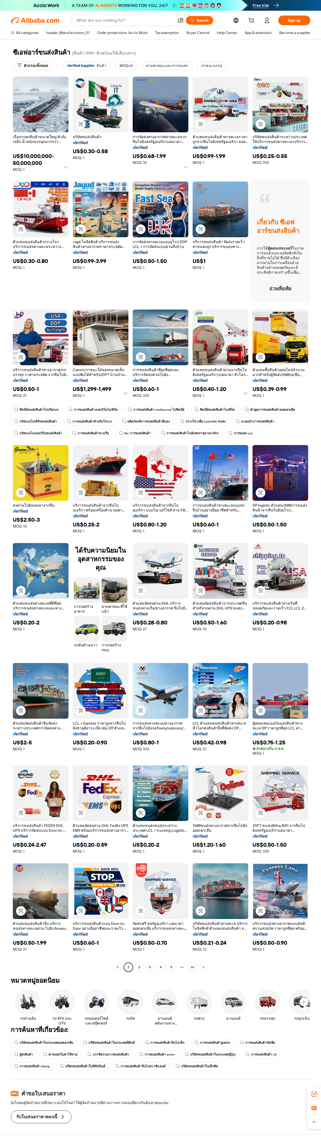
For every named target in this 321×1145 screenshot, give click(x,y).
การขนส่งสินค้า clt (261, 1054)
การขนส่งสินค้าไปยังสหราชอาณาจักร (189, 433)
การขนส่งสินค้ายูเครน (212, 1043)
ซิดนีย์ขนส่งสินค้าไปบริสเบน (36, 410)
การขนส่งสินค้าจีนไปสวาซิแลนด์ (140, 1066)
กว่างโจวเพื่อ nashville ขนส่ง (203, 421)
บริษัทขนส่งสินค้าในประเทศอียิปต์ (109, 1043)
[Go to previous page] (118, 967)
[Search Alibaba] (125, 20)
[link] (314, 1094)
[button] (180, 20)
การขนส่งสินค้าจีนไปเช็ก (164, 1043)
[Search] (199, 20)
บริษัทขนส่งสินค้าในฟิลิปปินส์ (82, 1066)
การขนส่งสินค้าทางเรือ (90, 433)
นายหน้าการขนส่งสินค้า (255, 421)
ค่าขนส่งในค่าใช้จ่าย (60, 1054)
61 (192, 967)
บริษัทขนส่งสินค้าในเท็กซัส (197, 1066)
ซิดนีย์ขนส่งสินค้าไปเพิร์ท (214, 410)
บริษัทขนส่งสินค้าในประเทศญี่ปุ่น (210, 1054)
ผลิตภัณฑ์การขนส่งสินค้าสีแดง (146, 421)
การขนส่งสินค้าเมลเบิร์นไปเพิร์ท (93, 410)
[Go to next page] (203, 967)
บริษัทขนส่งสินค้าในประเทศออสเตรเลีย (43, 1043)
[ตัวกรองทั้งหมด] (33, 65)
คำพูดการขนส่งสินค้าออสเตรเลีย (270, 410)
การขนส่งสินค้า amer (157, 1054)
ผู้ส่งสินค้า (23, 1054)
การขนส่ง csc (240, 433)
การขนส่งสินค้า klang (31, 1066)
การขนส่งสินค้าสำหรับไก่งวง (89, 421)
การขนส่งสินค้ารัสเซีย (257, 1043)
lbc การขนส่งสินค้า (135, 433)
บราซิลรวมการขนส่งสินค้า (108, 1054)
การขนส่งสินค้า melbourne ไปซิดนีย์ (156, 410)
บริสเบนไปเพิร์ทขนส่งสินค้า (35, 421)
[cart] (252, 21)
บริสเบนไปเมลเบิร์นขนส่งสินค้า (38, 433)
